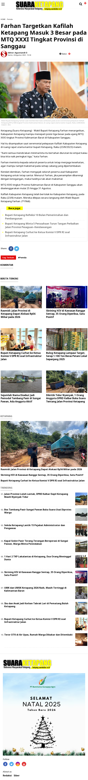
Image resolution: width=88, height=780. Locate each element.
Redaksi (7, 775)
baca (62, 54)
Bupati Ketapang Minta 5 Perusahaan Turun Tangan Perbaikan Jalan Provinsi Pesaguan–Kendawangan (42, 225)
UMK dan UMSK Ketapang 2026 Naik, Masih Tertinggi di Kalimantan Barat (35, 589)
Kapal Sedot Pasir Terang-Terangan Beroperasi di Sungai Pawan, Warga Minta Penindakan (36, 542)
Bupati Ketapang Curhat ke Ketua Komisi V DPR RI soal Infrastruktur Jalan (21, 356)
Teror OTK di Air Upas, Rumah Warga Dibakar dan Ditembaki (38, 634)
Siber (17, 775)
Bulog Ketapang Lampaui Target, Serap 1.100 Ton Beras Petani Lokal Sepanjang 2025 (66, 356)
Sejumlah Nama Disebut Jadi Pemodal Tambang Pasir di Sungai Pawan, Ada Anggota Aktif (21, 398)
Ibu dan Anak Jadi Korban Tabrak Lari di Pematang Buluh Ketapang (36, 605)
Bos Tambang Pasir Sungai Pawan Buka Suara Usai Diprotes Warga (37, 511)
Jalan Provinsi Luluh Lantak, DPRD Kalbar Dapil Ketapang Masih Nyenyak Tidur (36, 495)
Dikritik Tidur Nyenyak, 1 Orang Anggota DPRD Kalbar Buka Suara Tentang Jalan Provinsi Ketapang (66, 398)
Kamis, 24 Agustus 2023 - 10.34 (19, 55)
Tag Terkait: (8, 257)
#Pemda (22, 257)
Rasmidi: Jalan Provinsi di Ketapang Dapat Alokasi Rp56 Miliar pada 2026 (18, 313)
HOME (3, 19)
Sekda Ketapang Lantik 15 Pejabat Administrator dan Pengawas (34, 527)
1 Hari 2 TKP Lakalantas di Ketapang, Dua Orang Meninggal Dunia (37, 558)
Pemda (10, 19)
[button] (85, 2)
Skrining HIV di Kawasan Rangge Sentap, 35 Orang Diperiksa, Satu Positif (65, 313)
